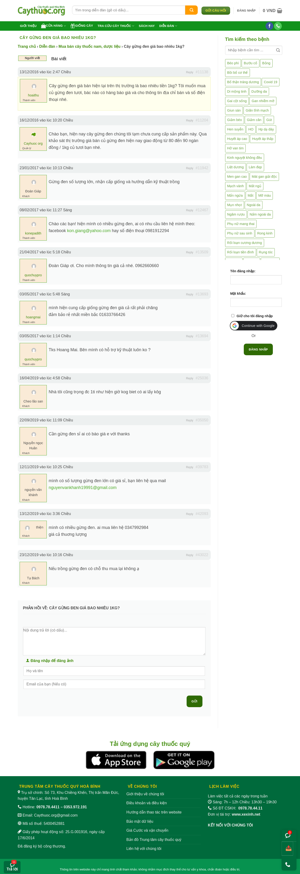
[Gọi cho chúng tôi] (278, 26)
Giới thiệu (28, 26)
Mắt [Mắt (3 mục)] (250, 195)
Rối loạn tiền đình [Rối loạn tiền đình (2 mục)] (240, 252)
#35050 (202, 420)
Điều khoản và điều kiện (146, 803)
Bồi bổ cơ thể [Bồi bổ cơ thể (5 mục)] (237, 72)
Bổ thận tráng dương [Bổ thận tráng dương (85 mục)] (243, 82)
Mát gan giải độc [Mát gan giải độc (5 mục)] (264, 176)
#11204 (202, 120)
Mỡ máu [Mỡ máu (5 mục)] (264, 195)
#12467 (202, 210)
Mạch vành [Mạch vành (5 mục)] (235, 186)
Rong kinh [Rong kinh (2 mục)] (265, 233)
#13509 (202, 252)
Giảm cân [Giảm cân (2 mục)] (254, 120)
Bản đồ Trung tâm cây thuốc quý (153, 840)
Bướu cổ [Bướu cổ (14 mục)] (250, 63)
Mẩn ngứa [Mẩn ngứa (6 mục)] (235, 195)
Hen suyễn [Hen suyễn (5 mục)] (235, 129)
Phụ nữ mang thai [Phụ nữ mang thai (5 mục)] (241, 224)
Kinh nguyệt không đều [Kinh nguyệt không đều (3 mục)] (244, 158)
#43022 (202, 555)
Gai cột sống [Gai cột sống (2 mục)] (237, 101)
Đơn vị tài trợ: (234, 814)
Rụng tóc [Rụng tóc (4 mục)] (266, 252)
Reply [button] (189, 72)
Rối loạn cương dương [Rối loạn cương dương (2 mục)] (244, 243)
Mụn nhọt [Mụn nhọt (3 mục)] (234, 205)
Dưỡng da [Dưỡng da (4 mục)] (259, 91)
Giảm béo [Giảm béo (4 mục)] (234, 120)
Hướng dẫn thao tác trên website (154, 812)
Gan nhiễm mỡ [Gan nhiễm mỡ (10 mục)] (263, 101)
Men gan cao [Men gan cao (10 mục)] (237, 176)
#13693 (202, 294)
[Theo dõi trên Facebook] (269, 26)
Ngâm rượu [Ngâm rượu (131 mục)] (236, 214)
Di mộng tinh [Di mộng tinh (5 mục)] (237, 91)
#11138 (202, 72)
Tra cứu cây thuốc (116, 26)
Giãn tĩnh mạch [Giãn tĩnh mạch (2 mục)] (257, 110)
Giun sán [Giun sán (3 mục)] (234, 110)
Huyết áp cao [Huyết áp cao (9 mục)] (237, 139)
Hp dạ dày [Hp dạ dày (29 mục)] (266, 129)
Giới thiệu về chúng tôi (145, 794)
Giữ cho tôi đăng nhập (255, 316)
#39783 (202, 467)
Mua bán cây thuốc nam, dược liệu (89, 46)
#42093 (202, 514)
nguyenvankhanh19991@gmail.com (82, 487)
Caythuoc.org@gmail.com (55, 815)
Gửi (194, 701)
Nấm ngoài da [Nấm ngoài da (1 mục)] (260, 214)
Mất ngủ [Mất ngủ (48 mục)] (255, 186)
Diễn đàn (168, 26)
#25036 (202, 378)
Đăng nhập (258, 349)
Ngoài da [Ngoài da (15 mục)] (254, 205)
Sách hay (147, 26)
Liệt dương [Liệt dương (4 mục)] (235, 167)
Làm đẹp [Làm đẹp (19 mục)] (255, 167)
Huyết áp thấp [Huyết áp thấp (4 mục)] (262, 139)
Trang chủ (27, 46)
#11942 (202, 168)
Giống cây (81, 26)
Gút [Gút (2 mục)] (269, 120)
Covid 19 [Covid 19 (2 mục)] (270, 82)
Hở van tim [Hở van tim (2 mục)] (235, 148)
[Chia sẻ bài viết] (287, 849)
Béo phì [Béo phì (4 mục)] (233, 63)
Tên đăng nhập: (243, 271)
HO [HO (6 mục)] (250, 129)
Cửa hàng (53, 26)
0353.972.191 (75, 807)
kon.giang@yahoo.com (89, 230)
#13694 (202, 336)
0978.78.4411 (48, 807)
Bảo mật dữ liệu (139, 821)
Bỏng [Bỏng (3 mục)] (266, 63)
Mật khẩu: (238, 293)
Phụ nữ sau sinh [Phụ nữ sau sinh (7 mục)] (239, 233)
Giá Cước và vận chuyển (147, 830)
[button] (246, 10)
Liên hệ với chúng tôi (143, 849)
